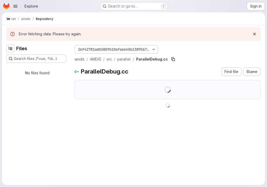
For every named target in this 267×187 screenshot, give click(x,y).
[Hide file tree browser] (10, 48)
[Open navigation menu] (15, 6)
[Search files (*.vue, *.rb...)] (36, 59)
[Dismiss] (254, 34)
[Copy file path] (173, 59)
